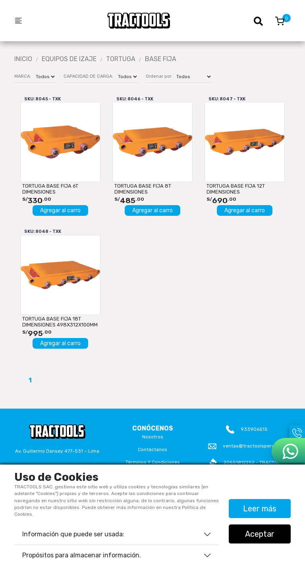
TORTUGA (120, 59)
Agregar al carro (60, 210)
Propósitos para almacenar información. (81, 555)
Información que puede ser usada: (73, 534)
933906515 (254, 429)
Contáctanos (152, 449)
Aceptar (259, 534)
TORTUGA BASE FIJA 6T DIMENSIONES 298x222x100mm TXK (50, 189)
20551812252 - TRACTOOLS (255, 462)
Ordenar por (159, 76)
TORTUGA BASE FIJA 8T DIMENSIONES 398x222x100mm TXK (142, 189)
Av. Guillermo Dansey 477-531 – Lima (57, 451)
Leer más (259, 508)
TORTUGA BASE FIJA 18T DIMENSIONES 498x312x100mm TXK (60, 322)
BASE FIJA (160, 59)
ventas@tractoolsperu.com (254, 446)
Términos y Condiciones (152, 462)
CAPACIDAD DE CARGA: (88, 76)
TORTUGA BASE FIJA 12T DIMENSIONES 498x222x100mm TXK (236, 189)
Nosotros (152, 437)
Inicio (23, 59)
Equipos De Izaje (69, 59)
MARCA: (22, 76)
